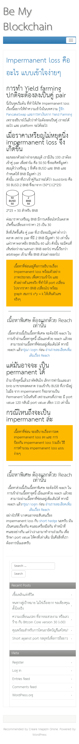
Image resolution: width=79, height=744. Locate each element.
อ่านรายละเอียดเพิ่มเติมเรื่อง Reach (50, 353)
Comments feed (24, 687)
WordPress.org (22, 695)
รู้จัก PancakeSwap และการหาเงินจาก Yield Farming (39, 112)
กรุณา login (30, 350)
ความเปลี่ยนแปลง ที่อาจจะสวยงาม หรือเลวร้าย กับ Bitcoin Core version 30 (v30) (40, 620)
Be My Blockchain (28, 19)
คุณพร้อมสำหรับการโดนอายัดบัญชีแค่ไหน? (40, 630)
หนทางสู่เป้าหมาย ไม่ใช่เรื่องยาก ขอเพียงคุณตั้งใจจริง (41, 606)
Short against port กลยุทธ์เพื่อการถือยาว (40, 638)
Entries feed (21, 679)
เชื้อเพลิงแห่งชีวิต (23, 595)
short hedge (48, 521)
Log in (16, 671)
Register (18, 662)
